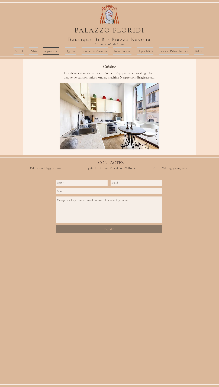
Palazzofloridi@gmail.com (46, 168)
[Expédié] (109, 229)
